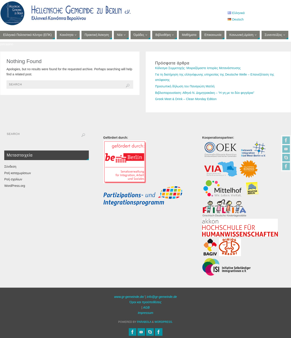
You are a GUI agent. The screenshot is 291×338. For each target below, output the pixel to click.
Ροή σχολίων (13, 179)
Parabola (144, 322)
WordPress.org (14, 186)
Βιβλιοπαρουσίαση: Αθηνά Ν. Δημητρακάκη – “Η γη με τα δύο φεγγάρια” (204, 93)
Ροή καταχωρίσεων (17, 173)
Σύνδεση (10, 166)
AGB (146, 307)
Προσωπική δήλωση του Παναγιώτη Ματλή (184, 86)
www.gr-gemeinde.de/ (129, 297)
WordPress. (163, 322)
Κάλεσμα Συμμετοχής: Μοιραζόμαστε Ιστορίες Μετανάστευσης (198, 68)
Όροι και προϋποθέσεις (145, 302)
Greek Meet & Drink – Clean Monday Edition (185, 99)
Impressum (145, 313)
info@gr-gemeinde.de (162, 297)
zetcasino (6, 44)
